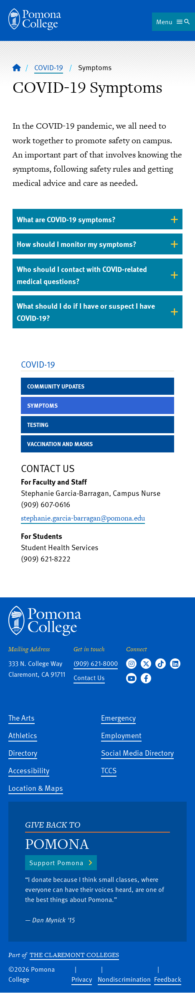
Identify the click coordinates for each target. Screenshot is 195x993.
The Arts (21, 717)
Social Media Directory (137, 752)
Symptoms (42, 405)
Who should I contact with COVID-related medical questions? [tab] (82, 275)
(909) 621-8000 (95, 663)
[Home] (17, 67)
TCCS (108, 770)
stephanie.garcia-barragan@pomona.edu (83, 518)
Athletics (22, 735)
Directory (22, 752)
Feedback (167, 979)
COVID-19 (38, 364)
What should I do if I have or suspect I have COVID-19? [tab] (86, 311)
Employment (121, 735)
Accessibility (28, 770)
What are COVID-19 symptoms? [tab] (66, 219)
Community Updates (55, 386)
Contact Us (89, 678)
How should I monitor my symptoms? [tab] (77, 243)
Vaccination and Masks (60, 443)
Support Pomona (56, 863)
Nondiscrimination (124, 979)
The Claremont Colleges (74, 954)
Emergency (118, 717)
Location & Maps (35, 787)
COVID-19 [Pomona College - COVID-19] (48, 67)
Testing (37, 424)
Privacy (81, 979)
